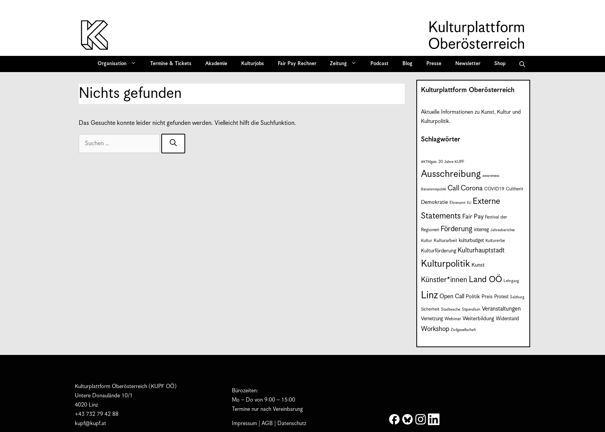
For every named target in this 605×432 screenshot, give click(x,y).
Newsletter (467, 64)
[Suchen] (173, 143)
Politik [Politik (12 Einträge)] (473, 297)
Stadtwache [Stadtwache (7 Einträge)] (450, 309)
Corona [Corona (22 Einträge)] (472, 188)
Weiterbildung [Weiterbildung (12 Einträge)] (478, 319)
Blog (407, 64)
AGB (267, 423)
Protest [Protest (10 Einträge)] (501, 297)
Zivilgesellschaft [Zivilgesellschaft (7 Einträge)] (463, 330)
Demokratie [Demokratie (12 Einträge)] (434, 202)
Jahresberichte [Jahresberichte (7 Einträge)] (502, 230)
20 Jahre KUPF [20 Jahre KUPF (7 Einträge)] (451, 162)
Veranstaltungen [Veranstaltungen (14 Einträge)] (501, 309)
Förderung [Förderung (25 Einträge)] (456, 229)
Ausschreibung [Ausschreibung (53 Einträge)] (451, 174)
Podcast (379, 64)
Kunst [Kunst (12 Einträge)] (478, 265)
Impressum (244, 423)
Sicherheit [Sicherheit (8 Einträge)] (430, 309)
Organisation (119, 64)
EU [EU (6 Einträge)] (469, 203)
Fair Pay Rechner (297, 64)
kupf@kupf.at (90, 423)
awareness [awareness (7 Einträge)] (490, 175)
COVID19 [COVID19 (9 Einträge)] (494, 189)
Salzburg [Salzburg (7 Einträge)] (517, 297)
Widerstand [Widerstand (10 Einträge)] (507, 319)
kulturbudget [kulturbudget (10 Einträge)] (471, 241)
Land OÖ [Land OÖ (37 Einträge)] (485, 279)
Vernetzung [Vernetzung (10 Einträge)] (432, 319)
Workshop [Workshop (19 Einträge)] (435, 329)
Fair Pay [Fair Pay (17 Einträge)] (472, 216)
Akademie (216, 64)
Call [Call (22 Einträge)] (453, 188)
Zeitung (346, 64)
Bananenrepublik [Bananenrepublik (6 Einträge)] (433, 189)
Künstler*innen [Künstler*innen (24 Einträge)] (444, 280)
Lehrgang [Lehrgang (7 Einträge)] (511, 281)
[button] (522, 64)
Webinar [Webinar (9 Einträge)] (452, 318)
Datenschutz (291, 423)
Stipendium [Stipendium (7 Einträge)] (471, 309)
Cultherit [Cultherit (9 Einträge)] (514, 189)
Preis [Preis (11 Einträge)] (487, 297)
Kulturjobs (252, 64)
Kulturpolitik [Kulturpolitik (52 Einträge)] (445, 264)
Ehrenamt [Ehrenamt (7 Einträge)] (457, 202)
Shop (499, 64)
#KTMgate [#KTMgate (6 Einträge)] (429, 162)
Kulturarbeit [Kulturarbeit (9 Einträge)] (445, 240)
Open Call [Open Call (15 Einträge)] (451, 296)
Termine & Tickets (170, 64)
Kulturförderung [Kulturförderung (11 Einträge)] (438, 251)
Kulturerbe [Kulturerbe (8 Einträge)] (495, 241)
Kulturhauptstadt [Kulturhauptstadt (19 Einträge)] (481, 250)
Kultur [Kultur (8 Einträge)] (426, 241)
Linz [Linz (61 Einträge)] (429, 295)
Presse (433, 64)
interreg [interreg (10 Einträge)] (481, 230)
